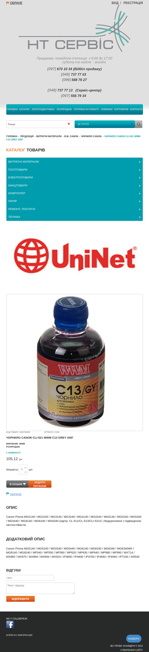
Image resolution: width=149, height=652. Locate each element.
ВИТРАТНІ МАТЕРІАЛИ (48, 136)
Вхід (115, 3)
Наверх (134, 638)
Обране (16, 3)
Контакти (136, 109)
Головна (12, 109)
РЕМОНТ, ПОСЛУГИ (21, 209)
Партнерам (121, 109)
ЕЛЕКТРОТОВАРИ (20, 177)
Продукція (27, 136)
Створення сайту (132, 650)
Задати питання (39, 484)
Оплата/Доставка (43, 109)
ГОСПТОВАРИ (18, 169)
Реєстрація (133, 3)
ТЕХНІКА (14, 216)
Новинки (107, 109)
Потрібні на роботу (86, 109)
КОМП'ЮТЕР (16, 193)
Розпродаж (64, 109)
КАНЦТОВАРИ (18, 185)
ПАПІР (12, 201)
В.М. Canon (71, 136)
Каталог (25, 109)
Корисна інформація (19, 635)
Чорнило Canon (91, 136)
